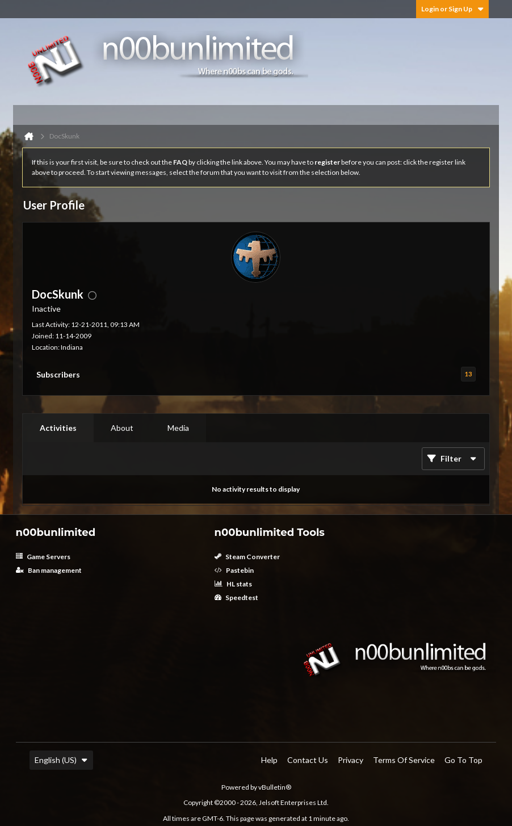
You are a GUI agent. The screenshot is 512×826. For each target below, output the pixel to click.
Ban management (49, 570)
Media (178, 428)
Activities (58, 428)
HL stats (233, 584)
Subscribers (58, 374)
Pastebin (234, 570)
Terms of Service (404, 760)
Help (269, 760)
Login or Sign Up (452, 9)
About (122, 428)
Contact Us (307, 760)
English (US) (61, 760)
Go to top (463, 760)
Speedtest (236, 597)
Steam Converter (247, 556)
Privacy (350, 760)
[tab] (58, 428)
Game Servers (43, 556)
